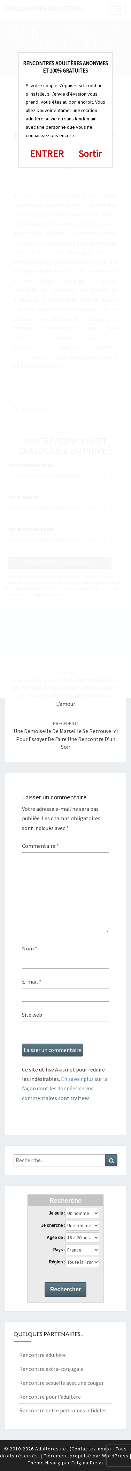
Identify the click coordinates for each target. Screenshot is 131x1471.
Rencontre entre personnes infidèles (63, 1410)
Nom (29, 948)
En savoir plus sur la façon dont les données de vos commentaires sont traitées (65, 1088)
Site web (32, 1014)
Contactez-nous (90, 1449)
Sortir (90, 153)
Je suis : (57, 1213)
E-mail (31, 981)
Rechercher (65, 1289)
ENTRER (47, 153)
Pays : (59, 1249)
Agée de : (56, 1237)
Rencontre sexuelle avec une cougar (61, 1382)
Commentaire (40, 845)
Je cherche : (53, 1225)
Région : (57, 1262)
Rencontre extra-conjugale (51, 1368)
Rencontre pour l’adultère (50, 1396)
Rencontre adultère (42, 1354)
